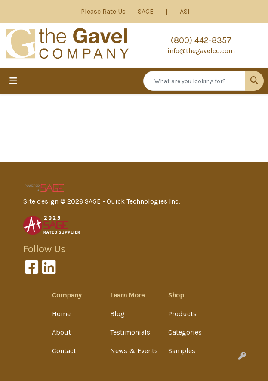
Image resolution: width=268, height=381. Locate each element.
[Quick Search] (194, 81)
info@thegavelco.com (201, 50)
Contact (64, 351)
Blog (117, 314)
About (61, 332)
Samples (181, 351)
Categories (185, 332)
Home (61, 314)
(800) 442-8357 (201, 40)
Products (182, 314)
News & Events (134, 351)
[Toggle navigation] (13, 81)
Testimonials (130, 332)
